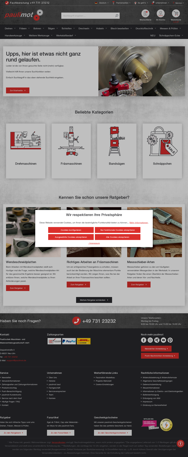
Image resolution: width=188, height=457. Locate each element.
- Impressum (94, 243)
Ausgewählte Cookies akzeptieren (71, 237)
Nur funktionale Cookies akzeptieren (117, 230)
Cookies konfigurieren (71, 230)
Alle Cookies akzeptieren (117, 237)
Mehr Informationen (139, 222)
